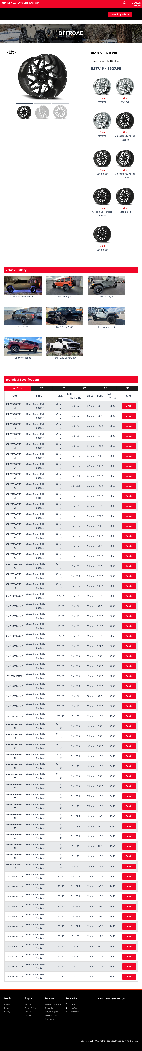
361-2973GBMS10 (15, 696)
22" (105, 388)
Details (128, 406)
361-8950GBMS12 (15, 966)
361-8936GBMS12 (15, 976)
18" (63, 388)
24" (127, 388)
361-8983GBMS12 (15, 926)
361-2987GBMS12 (15, 646)
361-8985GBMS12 (15, 916)
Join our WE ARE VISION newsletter (20, 2)
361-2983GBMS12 (15, 666)
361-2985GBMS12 (15, 656)
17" (41, 388)
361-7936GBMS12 (15, 636)
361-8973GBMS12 (15, 946)
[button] (31, 14)
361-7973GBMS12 (15, 606)
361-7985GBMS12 (15, 906)
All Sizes (17, 388)
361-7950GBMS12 (15, 626)
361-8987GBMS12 (15, 936)
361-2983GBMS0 (15, 676)
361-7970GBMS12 (15, 616)
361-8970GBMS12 (15, 956)
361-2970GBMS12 (15, 706)
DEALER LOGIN (136, 4)
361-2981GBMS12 (15, 686)
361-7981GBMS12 (15, 876)
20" (84, 388)
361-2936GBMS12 (15, 596)
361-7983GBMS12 (15, 886)
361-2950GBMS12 (15, 716)
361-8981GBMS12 (15, 896)
